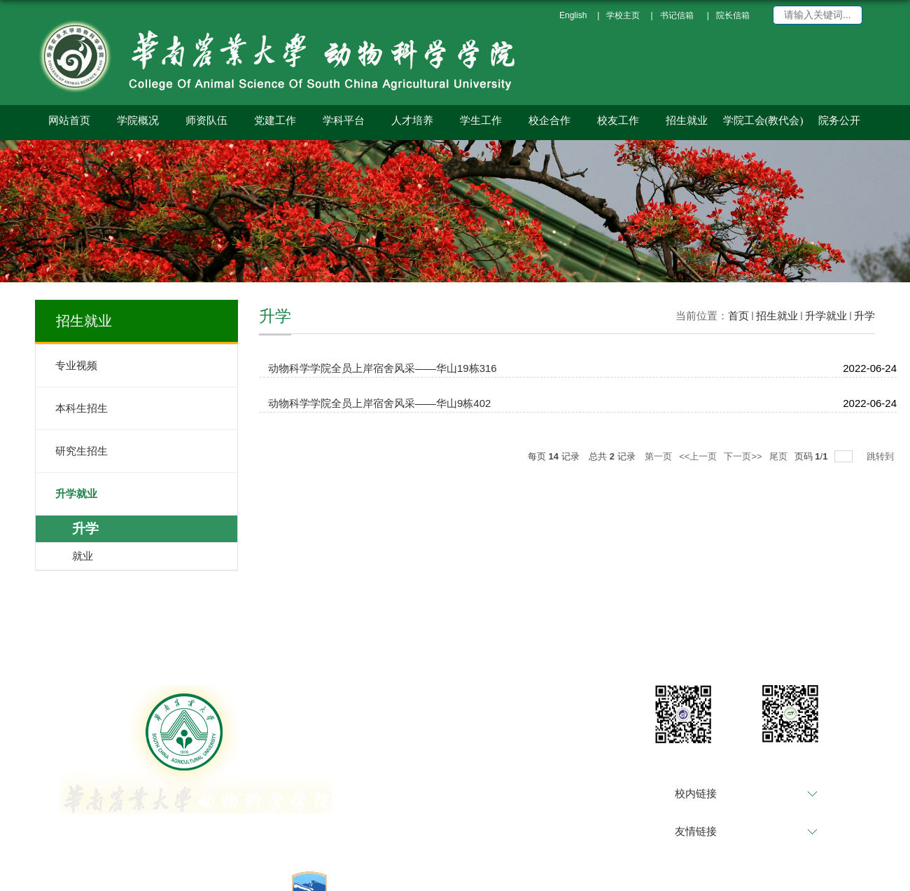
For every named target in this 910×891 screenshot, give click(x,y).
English (573, 15)
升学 (864, 316)
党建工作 (275, 120)
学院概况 (138, 120)
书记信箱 (677, 15)
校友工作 (618, 120)
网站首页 (69, 120)
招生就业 (687, 120)
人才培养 (412, 120)
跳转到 (882, 456)
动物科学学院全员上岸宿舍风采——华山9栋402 (379, 403)
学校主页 (623, 15)
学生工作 (481, 120)
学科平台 (344, 120)
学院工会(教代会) (763, 120)
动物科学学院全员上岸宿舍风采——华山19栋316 (382, 368)
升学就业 (826, 316)
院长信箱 (733, 15)
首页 (738, 316)
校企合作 (549, 120)
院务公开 (839, 120)
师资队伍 (206, 120)
